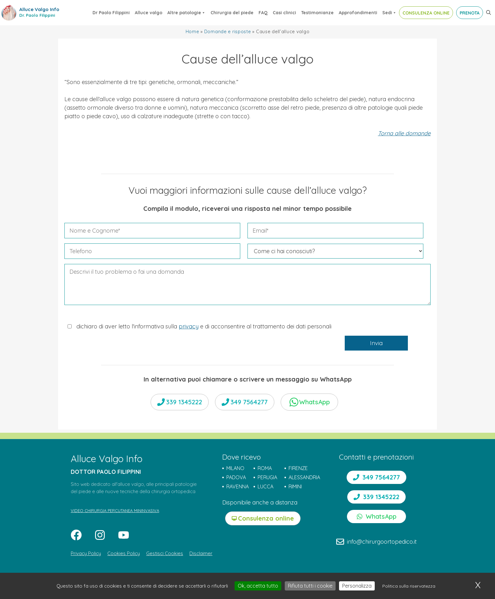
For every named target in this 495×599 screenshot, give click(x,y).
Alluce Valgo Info (39, 9)
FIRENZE (298, 468)
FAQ (263, 12)
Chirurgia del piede (232, 12)
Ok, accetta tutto (258, 586)
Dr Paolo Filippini (111, 12)
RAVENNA (237, 486)
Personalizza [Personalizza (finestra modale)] (357, 586)
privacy (189, 326)
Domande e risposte (227, 31)
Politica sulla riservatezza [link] (408, 586)
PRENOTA (470, 13)
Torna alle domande (404, 133)
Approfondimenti (358, 12)
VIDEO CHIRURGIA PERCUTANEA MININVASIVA (115, 510)
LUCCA (265, 486)
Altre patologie (186, 12)
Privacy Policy (86, 553)
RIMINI (295, 486)
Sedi (389, 12)
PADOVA (236, 477)
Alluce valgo (148, 12)
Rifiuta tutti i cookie (310, 586)
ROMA (265, 468)
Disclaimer (200, 553)
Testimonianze (317, 12)
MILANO (235, 468)
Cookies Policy (123, 553)
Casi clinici (284, 12)
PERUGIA (267, 477)
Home (192, 31)
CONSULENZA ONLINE (426, 13)
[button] (488, 12)
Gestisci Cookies (164, 553)
